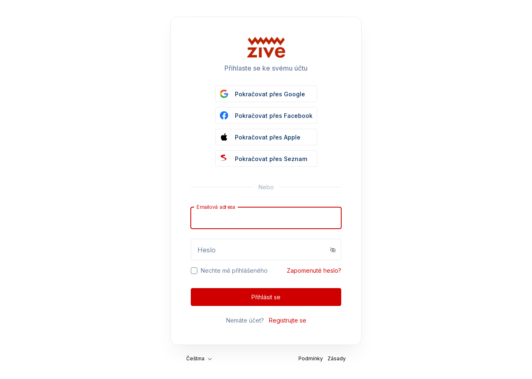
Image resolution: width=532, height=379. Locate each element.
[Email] (266, 218)
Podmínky (310, 358)
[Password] (266, 249)
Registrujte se (287, 320)
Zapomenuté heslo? (314, 270)
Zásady (337, 358)
